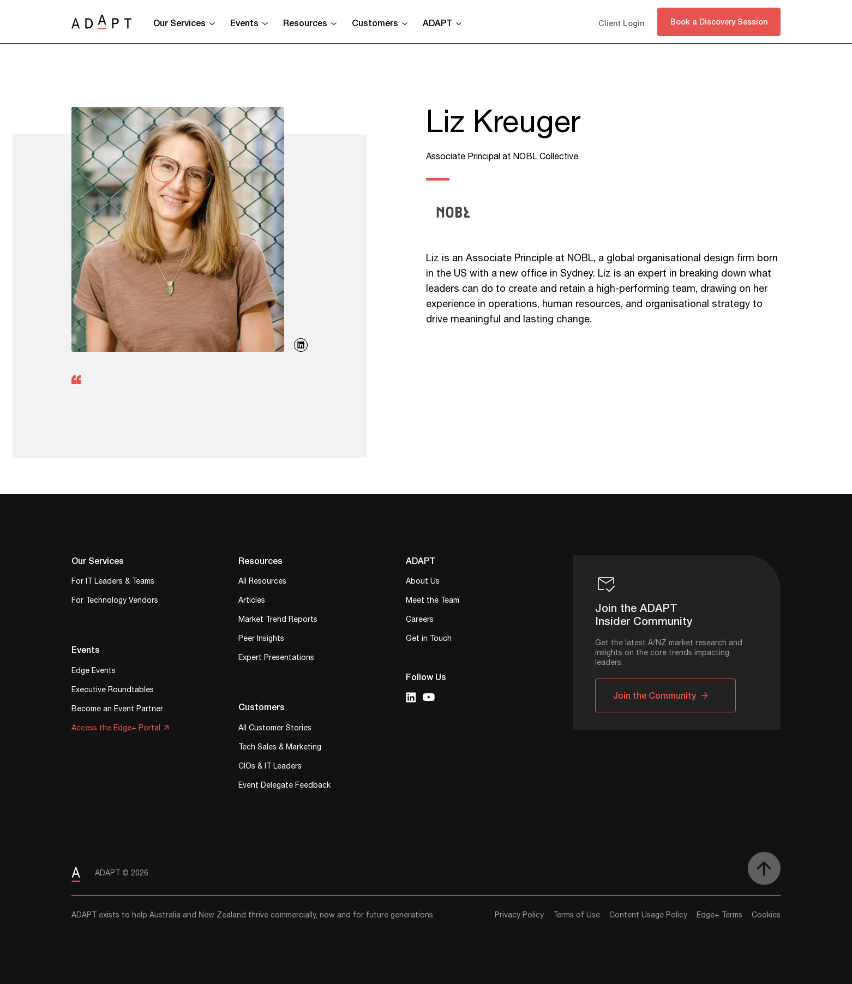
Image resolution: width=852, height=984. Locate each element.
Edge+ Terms (719, 915)
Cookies (766, 915)
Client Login (621, 23)
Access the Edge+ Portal (115, 729)
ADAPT (437, 22)
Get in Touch (429, 639)
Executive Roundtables (112, 691)
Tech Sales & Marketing (279, 748)
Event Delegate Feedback (284, 786)
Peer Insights (261, 639)
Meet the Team (432, 601)
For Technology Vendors (114, 601)
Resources (305, 22)
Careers (420, 620)
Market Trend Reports (277, 620)
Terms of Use (576, 915)
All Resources (262, 582)
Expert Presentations (276, 658)
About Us (423, 582)
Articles (251, 601)
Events (244, 22)
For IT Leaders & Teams (112, 582)
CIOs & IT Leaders (270, 767)
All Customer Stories (274, 729)
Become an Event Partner (117, 710)
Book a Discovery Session (718, 21)
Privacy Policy (519, 915)
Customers (375, 22)
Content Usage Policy (648, 915)
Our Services (179, 22)
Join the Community (654, 695)
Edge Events (93, 672)
